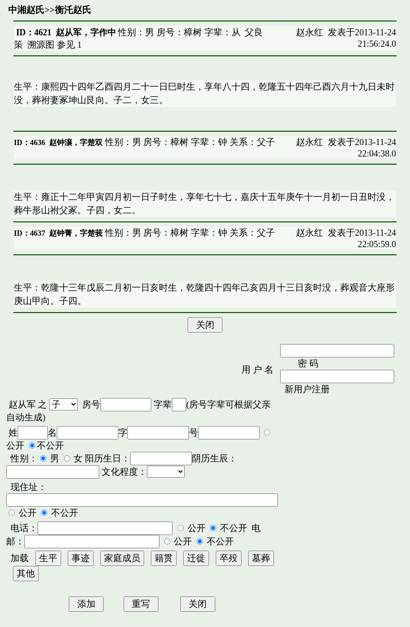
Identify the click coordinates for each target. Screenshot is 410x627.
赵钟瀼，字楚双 (76, 142)
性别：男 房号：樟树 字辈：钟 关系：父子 (189, 142)
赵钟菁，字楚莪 (76, 233)
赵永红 (309, 32)
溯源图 (40, 45)
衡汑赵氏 (73, 10)
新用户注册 (307, 389)
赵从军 (22, 404)
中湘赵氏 (26, 10)
